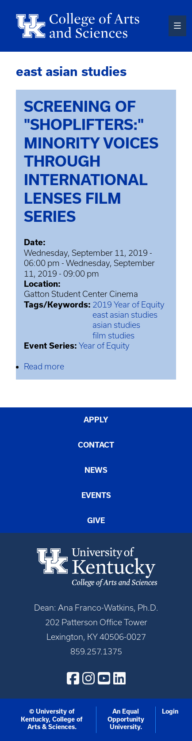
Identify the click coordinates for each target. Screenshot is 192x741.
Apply (96, 420)
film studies (113, 335)
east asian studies (124, 314)
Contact (96, 445)
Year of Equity (104, 345)
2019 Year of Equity (128, 304)
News (96, 470)
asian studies (116, 325)
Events (96, 495)
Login (170, 711)
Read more (44, 366)
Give (96, 520)
